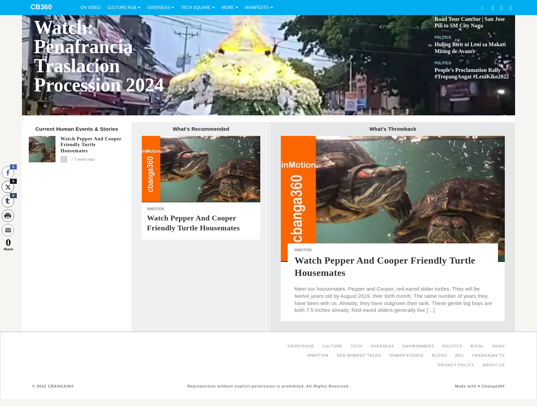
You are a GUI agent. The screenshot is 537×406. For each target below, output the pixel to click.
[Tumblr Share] (8, 201)
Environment (418, 346)
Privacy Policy (456, 365)
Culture (332, 346)
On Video (90, 7)
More (228, 7)
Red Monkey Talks (359, 355)
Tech (356, 346)
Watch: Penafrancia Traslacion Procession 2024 (99, 56)
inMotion (155, 209)
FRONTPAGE (301, 346)
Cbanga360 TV (488, 355)
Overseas (158, 7)
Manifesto (257, 7)
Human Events (406, 355)
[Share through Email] (8, 230)
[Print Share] (8, 216)
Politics (443, 37)
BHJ (459, 355)
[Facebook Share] (8, 172)
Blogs (439, 355)
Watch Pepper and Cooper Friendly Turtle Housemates (91, 145)
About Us (494, 365)
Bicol (477, 346)
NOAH (498, 346)
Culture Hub (122, 7)
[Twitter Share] (8, 187)
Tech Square (196, 7)
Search (482, 7)
